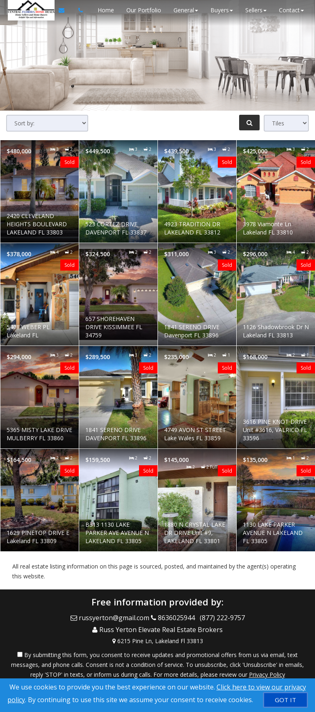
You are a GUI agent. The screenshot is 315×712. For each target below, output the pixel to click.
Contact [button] (290, 10)
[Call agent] (77, 10)
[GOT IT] (285, 700)
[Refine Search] (249, 122)
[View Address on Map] (157, 636)
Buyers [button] (220, 10)
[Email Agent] (64, 10)
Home (104, 10)
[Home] (28, 10)
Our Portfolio (142, 10)
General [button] (184, 10)
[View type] (286, 123)
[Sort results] (47, 123)
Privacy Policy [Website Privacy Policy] (267, 669)
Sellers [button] (254, 10)
